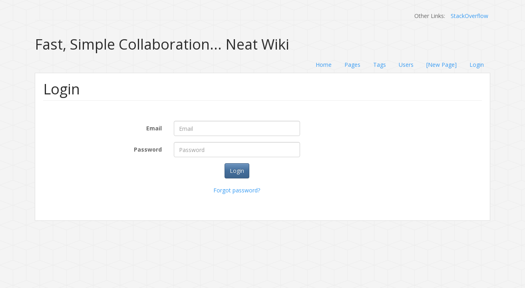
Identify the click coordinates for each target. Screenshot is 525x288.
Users (406, 64)
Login (476, 64)
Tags (379, 64)
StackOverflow (469, 16)
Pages (352, 64)
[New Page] (441, 64)
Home (324, 64)
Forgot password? (236, 190)
